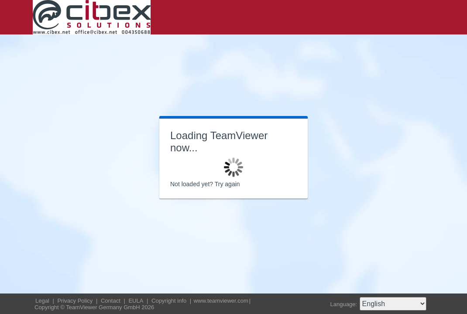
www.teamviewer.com (221, 300)
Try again (227, 184)
